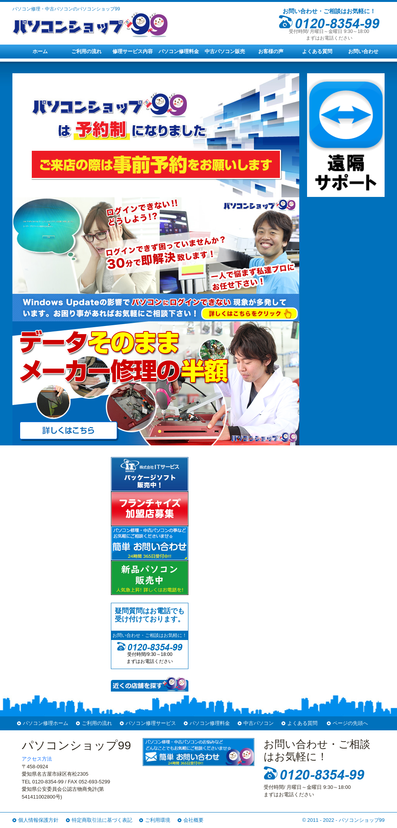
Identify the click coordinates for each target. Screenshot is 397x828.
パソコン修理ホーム (45, 723)
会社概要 (193, 820)
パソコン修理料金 (179, 51)
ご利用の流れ (86, 51)
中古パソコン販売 (225, 51)
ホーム (40, 51)
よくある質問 (317, 51)
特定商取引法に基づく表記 (102, 820)
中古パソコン (258, 723)
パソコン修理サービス (151, 723)
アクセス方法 (37, 759)
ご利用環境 (157, 820)
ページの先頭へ (350, 723)
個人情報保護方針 (38, 820)
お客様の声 (270, 51)
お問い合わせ (363, 51)
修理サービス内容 (132, 51)
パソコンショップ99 (362, 820)
